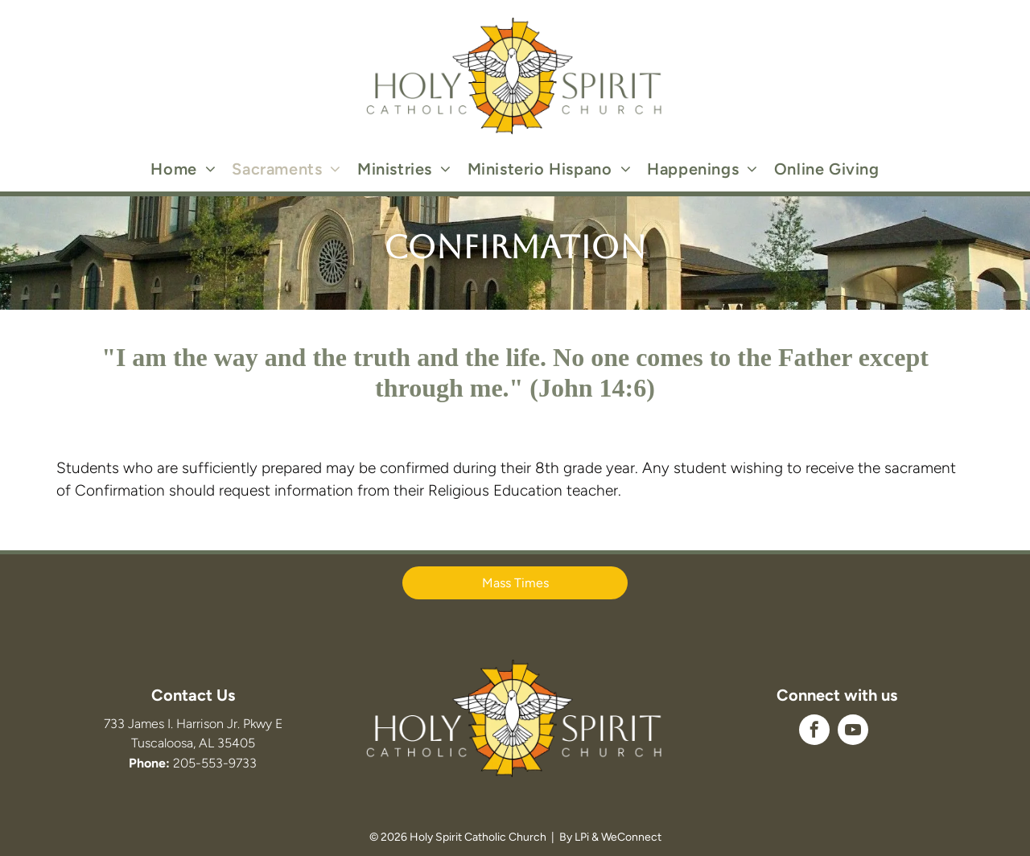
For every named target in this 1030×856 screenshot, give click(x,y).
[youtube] (853, 731)
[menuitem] (183, 169)
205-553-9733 (215, 763)
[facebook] (814, 731)
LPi (582, 837)
